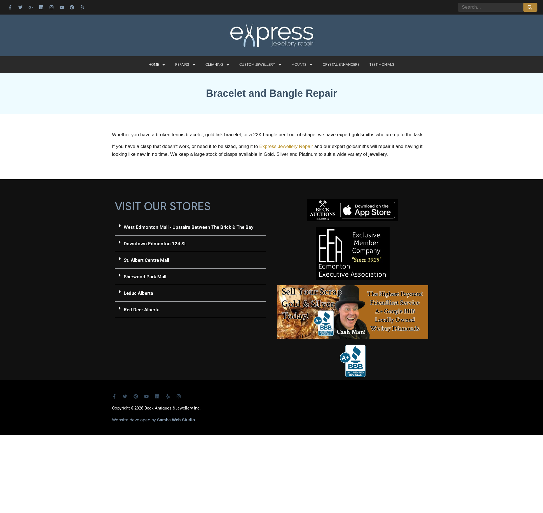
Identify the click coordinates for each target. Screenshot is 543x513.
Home (157, 64)
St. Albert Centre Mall (146, 260)
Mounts (302, 64)
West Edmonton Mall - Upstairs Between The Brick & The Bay (188, 227)
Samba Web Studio (176, 419)
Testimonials (381, 64)
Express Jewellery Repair (286, 146)
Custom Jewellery (260, 64)
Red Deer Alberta (142, 309)
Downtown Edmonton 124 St (155, 243)
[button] (190, 227)
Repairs (185, 64)
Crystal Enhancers (341, 64)
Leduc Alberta (138, 293)
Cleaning (217, 64)
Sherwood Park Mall (145, 276)
